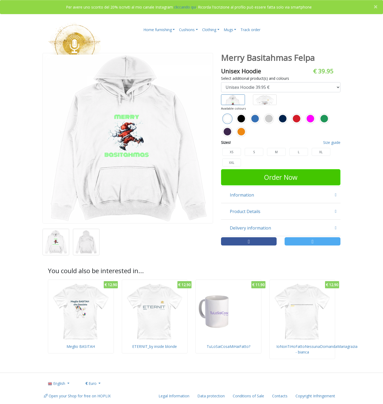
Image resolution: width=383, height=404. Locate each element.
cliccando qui (185, 7)
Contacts (280, 395)
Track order (250, 29)
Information (242, 195)
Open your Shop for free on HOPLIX (77, 395)
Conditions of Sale (248, 395)
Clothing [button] (209, 29)
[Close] (375, 6)
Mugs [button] (228, 29)
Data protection (211, 395)
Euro (91, 383)
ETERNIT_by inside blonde (154, 346)
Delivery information (250, 228)
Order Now (280, 177)
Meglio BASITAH (80, 346)
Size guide (331, 142)
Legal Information (174, 395)
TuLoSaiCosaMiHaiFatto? (228, 346)
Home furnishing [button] (157, 29)
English (57, 383)
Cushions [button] (187, 29)
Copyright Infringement (315, 395)
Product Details (245, 211)
